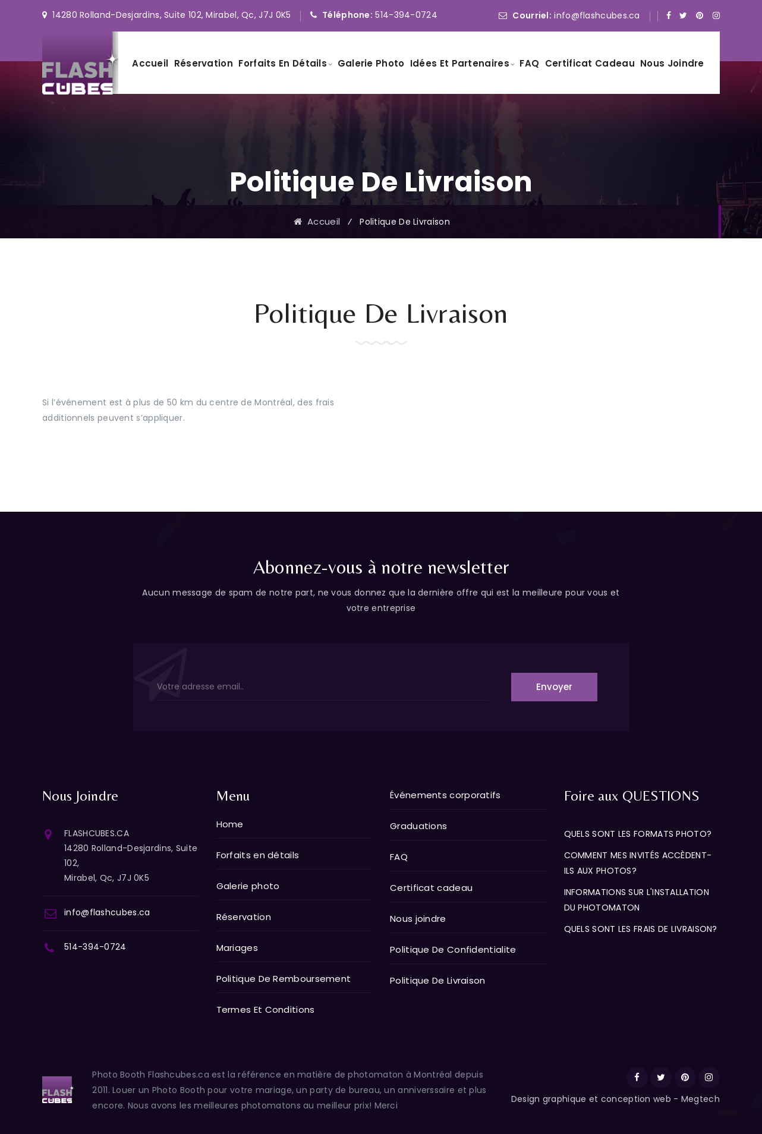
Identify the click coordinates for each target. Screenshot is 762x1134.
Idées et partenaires (459, 63)
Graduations (418, 826)
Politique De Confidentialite (453, 949)
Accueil (150, 63)
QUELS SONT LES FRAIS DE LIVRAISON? (640, 929)
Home (230, 824)
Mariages (237, 947)
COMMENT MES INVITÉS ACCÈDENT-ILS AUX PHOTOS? (638, 863)
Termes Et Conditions (265, 1009)
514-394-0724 (406, 15)
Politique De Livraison (438, 980)
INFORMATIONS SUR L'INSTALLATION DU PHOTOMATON (636, 900)
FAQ (529, 63)
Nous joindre (672, 63)
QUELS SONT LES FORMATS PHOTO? (638, 834)
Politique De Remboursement (283, 978)
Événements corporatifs (445, 795)
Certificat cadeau (590, 63)
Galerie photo (371, 63)
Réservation (203, 63)
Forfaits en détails (282, 63)
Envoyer (554, 687)
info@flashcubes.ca (596, 15)
